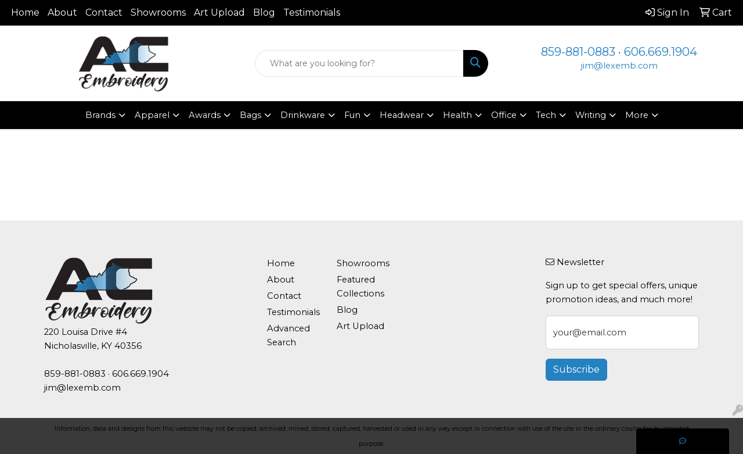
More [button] (636, 115)
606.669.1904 (660, 52)
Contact (103, 12)
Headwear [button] (402, 115)
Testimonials (311, 12)
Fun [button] (352, 115)
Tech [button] (546, 115)
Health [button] (457, 115)
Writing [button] (590, 115)
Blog (264, 12)
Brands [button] (100, 115)
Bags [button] (250, 115)
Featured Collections (360, 286)
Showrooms (158, 12)
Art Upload (219, 12)
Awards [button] (205, 115)
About (62, 12)
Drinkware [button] (302, 115)
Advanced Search (288, 335)
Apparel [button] (152, 115)
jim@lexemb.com (619, 65)
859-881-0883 (578, 52)
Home (25, 12)
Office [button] (504, 115)
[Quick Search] (359, 63)
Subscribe (576, 369)
